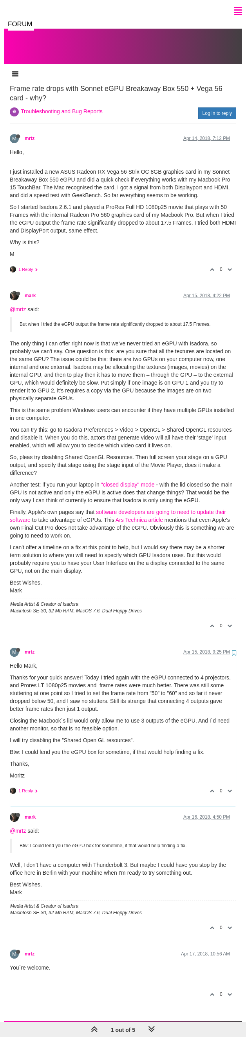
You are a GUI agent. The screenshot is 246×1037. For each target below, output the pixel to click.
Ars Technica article (139, 512)
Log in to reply (217, 105)
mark (30, 288)
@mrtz (18, 301)
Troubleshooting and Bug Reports (62, 103)
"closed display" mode (128, 477)
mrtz (29, 130)
